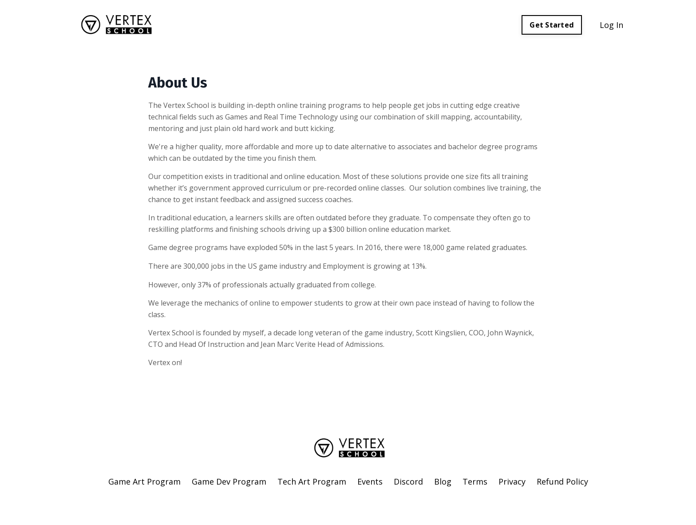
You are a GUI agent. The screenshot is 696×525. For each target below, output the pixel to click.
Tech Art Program (311, 481)
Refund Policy (562, 481)
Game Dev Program (229, 481)
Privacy (512, 481)
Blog (442, 481)
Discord (408, 481)
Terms (475, 481)
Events (370, 481)
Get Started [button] (552, 25)
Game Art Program (144, 481)
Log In (611, 25)
